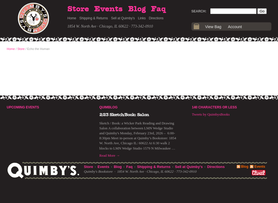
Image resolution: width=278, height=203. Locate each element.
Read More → (109, 155)
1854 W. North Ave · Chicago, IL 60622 (98, 26)
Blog (137, 9)
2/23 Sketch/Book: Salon (124, 115)
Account (235, 27)
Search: (199, 11)
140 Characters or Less (214, 107)
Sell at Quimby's (123, 18)
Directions (156, 18)
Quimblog (108, 107)
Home (72, 18)
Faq (158, 9)
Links (142, 18)
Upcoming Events (23, 107)
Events (108, 9)
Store (78, 9)
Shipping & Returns (93, 18)
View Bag (213, 27)
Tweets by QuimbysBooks (211, 114)
